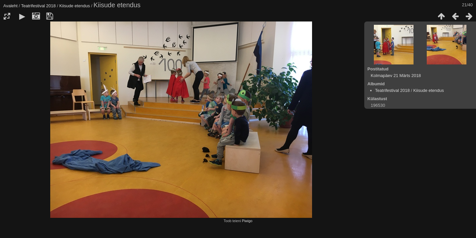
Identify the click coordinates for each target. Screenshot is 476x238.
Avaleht (10, 5)
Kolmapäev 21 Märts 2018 (396, 75)
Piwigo (247, 221)
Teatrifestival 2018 (38, 5)
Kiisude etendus (74, 5)
